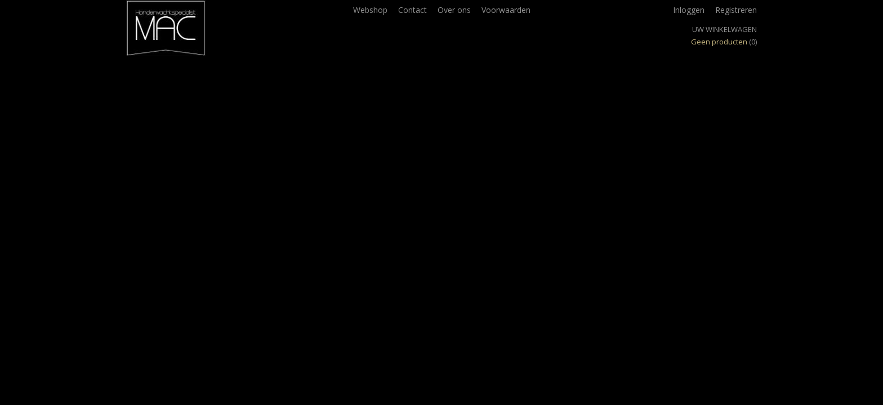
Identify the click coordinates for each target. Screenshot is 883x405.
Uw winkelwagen (724, 29)
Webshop (370, 9)
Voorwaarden (505, 9)
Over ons (454, 9)
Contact (412, 9)
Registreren (736, 9)
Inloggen (688, 9)
